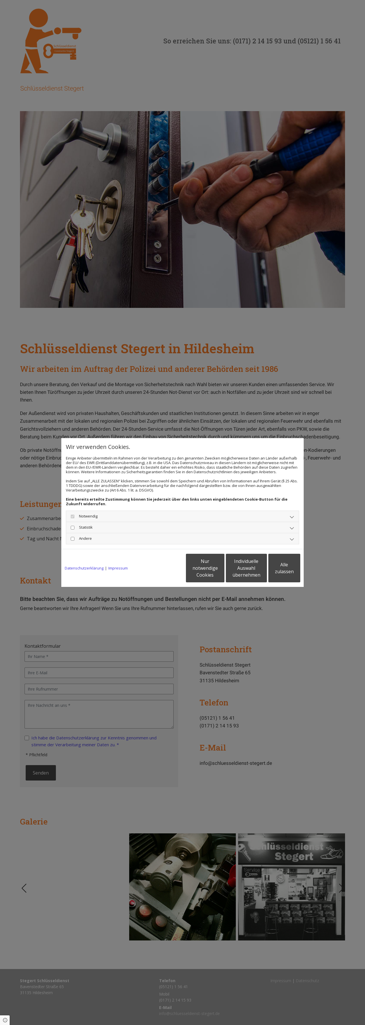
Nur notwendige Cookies (165, 568)
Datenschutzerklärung (84, 568)
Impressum (118, 568)
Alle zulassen (274, 568)
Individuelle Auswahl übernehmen (220, 568)
